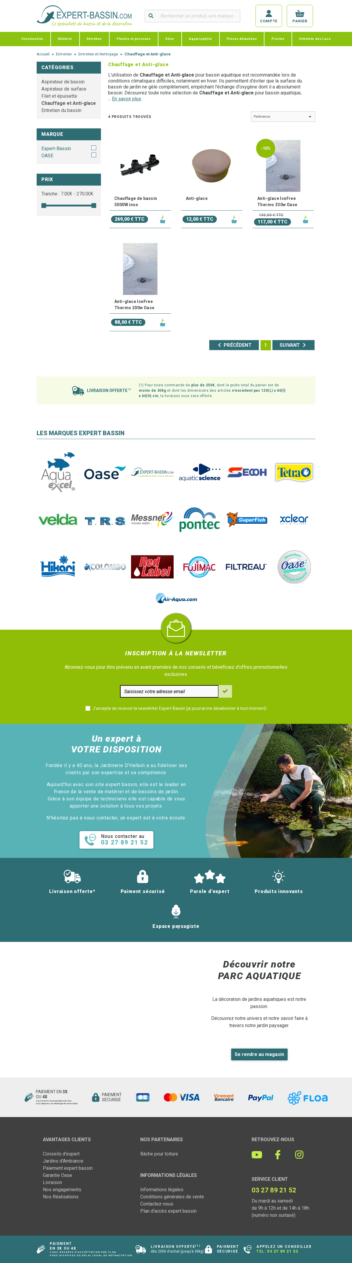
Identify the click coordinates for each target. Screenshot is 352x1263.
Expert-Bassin (56, 148)
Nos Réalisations (61, 1197)
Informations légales (161, 1189)
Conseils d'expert (61, 1154)
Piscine (278, 39)
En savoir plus (126, 99)
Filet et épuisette (59, 96)
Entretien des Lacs (315, 39)
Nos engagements (62, 1189)
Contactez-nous (156, 1204)
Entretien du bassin (61, 110)
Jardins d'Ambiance (63, 1161)
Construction (32, 39)
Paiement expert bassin (68, 1168)
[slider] (43, 205)
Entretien (94, 39)
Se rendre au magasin (259, 1054)
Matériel (65, 39)
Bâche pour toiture (159, 1154)
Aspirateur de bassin (63, 82)
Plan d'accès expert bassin (168, 1211)
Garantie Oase (57, 1175)
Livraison (52, 1182)
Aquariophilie (200, 39)
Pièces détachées (242, 39)
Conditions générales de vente (172, 1197)
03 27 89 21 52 (282, 1251)
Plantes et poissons (134, 39)
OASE (47, 155)
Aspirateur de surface (63, 89)
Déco (170, 39)
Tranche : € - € (67, 194)
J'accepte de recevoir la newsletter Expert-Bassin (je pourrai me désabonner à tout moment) (180, 708)
